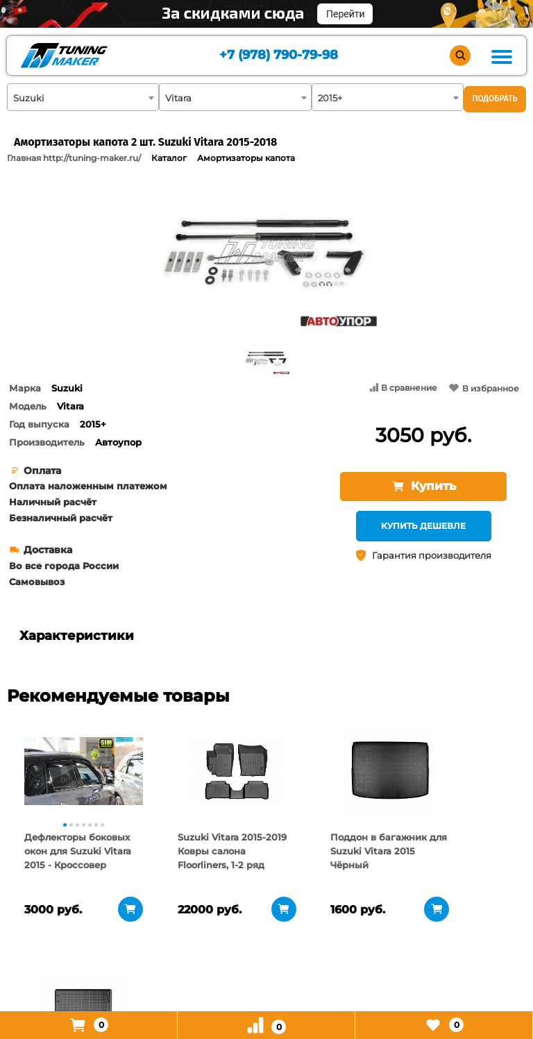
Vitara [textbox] (178, 97)
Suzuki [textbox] (28, 97)
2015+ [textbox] (330, 97)
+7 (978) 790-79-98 (278, 56)
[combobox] (83, 97)
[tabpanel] (69, 771)
